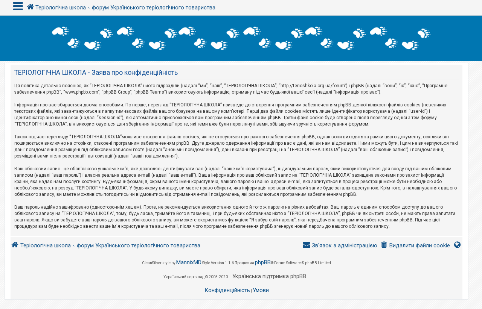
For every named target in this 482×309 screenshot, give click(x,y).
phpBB (263, 262)
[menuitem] (415, 245)
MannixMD (188, 262)
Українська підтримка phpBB (269, 276)
